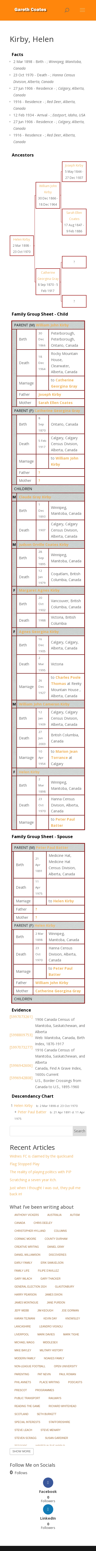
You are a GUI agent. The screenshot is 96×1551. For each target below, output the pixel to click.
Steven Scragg (26, 1438)
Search (79, 1130)
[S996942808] (21, 1077)
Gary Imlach (23, 1278)
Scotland (21, 1414)
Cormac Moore (25, 1238)
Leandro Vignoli (51, 1326)
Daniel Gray (55, 1246)
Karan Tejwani (25, 1318)
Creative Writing (27, 1246)
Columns (60, 1230)
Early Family (23, 1262)
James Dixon (53, 1294)
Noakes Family (54, 1358)
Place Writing (49, 1382)
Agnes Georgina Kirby (39, 631)
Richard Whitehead (62, 1406)
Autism (75, 1215)
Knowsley (73, 1318)
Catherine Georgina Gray (57, 410)
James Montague (26, 1302)
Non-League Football (30, 1366)
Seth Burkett (46, 1414)
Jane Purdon (56, 1302)
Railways (55, 1398)
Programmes (44, 1390)
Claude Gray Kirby (35, 496)
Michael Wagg (25, 1342)
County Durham (56, 1238)
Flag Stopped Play (24, 1163)
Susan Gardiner (56, 1438)
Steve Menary (50, 1430)
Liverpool (22, 1334)
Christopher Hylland (30, 1230)
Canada (20, 1223)
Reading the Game (27, 1406)
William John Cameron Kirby (44, 704)
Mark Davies (46, 1334)
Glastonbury (64, 1286)
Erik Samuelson (52, 1262)
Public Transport (27, 1398)
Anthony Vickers (27, 1215)
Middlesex (50, 1342)
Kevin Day (50, 1318)
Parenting (22, 1374)
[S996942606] (21, 1065)
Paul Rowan (67, 1374)
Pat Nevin (44, 1374)
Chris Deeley (43, 1223)
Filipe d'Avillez (48, 1270)
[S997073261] (21, 1016)
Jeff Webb (22, 1310)
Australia (54, 1215)
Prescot (21, 1390)
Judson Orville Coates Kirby (44, 544)
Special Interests (27, 1422)
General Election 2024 (31, 1286)
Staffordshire (59, 1422)
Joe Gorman (70, 1310)
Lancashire (23, 1326)
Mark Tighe (71, 1334)
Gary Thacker (50, 1278)
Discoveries (57, 1254)
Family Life (22, 1270)
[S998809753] (21, 1034)
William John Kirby (52, 325)
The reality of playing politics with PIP (40, 1171)
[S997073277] (21, 1047)
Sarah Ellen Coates (55, 402)
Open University (65, 1366)
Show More (22, 1451)
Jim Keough (45, 1310)
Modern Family (25, 1358)
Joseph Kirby (49, 394)
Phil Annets (23, 1382)
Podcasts (75, 1382)
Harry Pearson (26, 1294)
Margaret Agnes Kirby (39, 590)
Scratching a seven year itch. (33, 1179)
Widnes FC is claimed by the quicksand (41, 1156)
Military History (51, 1350)
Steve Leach (23, 1430)
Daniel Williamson (27, 1254)
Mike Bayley (23, 1350)
